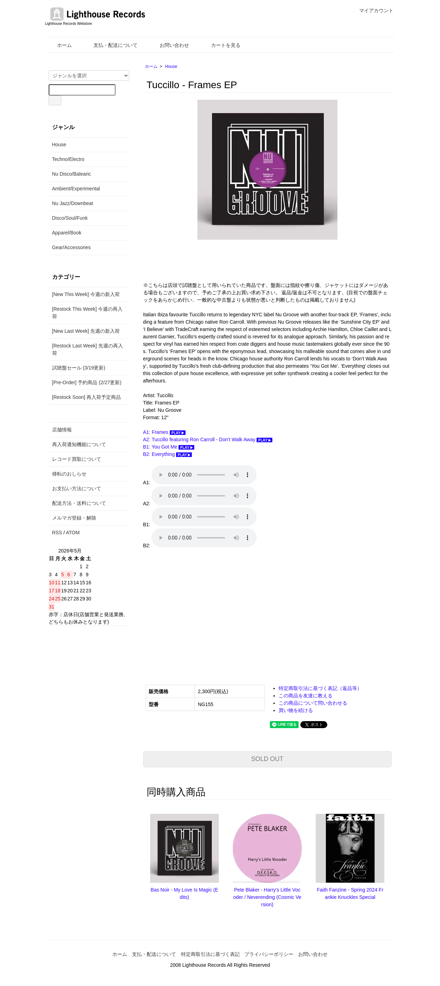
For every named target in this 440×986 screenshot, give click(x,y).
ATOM (72, 532)
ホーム (59, 45)
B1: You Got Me (169, 447)
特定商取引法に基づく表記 (210, 954)
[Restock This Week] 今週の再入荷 (87, 312)
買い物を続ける (296, 710)
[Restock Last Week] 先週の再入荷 (87, 349)
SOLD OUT (267, 758)
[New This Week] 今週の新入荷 (86, 294)
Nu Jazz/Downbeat (72, 203)
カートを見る (220, 45)
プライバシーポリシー (268, 954)
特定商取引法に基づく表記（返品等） (320, 688)
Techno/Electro (68, 159)
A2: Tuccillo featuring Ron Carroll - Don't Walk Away (208, 439)
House (171, 66)
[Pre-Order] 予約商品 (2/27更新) (86, 382)
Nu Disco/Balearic (71, 174)
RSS (57, 532)
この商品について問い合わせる (313, 703)
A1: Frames (164, 432)
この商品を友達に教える (306, 695)
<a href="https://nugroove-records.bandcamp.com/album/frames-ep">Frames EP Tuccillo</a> (213, 612)
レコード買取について (76, 459)
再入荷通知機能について (79, 444)
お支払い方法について (76, 488)
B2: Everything (167, 454)
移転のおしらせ (69, 474)
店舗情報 (62, 429)
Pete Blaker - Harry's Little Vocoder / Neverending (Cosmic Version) (267, 897)
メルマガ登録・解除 (74, 518)
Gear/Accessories (71, 247)
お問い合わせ (169, 45)
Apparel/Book (67, 232)
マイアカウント (372, 10)
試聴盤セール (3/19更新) (78, 368)
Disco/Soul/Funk (70, 218)
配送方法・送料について (79, 503)
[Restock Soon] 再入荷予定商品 (86, 397)
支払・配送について (110, 45)
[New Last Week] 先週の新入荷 (86, 331)
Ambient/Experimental (76, 188)
